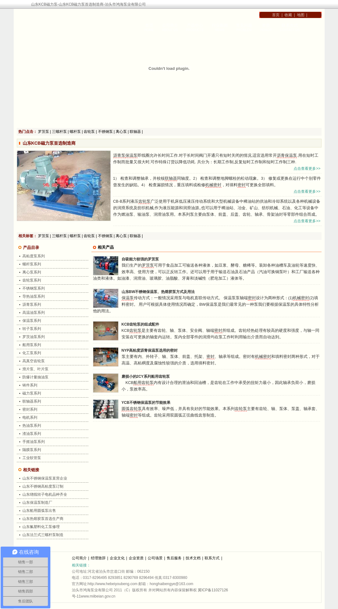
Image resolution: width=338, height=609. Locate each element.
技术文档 (193, 558)
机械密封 (213, 185)
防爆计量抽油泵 (35, 377)
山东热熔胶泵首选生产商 (42, 519)
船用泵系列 (31, 345)
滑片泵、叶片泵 (35, 369)
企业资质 (136, 558)
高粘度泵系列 (33, 256)
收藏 (288, 15)
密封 (242, 185)
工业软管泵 (31, 458)
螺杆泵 (75, 131)
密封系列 (29, 409)
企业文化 (117, 558)
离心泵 (121, 131)
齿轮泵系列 (31, 280)
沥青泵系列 (31, 304)
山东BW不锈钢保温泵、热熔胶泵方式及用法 (158, 292)
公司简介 (170, 25)
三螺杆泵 (59, 131)
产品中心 (195, 25)
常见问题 (244, 25)
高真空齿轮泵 (33, 361)
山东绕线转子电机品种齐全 (44, 494)
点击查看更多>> (307, 168)
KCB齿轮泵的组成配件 (141, 324)
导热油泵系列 (33, 296)
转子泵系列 (31, 329)
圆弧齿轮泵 (132, 409)
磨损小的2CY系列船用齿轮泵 (146, 376)
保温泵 (131, 155)
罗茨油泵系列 (33, 337)
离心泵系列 (31, 272)
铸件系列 (29, 385)
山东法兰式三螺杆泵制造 (42, 535)
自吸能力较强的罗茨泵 (140, 259)
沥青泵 (119, 155)
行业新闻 (220, 25)
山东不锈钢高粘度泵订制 (42, 486)
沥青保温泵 (287, 155)
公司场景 (155, 558)
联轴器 (135, 131)
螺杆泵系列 (31, 264)
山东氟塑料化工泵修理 (41, 527)
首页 (275, 15)
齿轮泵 (89, 131)
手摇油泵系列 (33, 442)
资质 (266, 25)
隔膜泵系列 (31, 450)
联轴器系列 (31, 401)
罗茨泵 (43, 131)
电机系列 (29, 417)
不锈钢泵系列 (33, 288)
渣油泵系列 (31, 433)
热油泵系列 (31, 425)
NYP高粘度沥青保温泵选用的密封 (150, 350)
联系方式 (290, 25)
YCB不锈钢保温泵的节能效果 (146, 402)
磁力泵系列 (31, 393)
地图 (300, 15)
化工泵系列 (31, 353)
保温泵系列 (31, 320)
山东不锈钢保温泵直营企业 (44, 478)
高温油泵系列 (33, 312)
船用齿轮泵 (143, 383)
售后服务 (174, 558)
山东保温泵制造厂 (37, 502)
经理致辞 (98, 558)
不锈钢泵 (105, 131)
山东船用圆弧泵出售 (39, 510)
